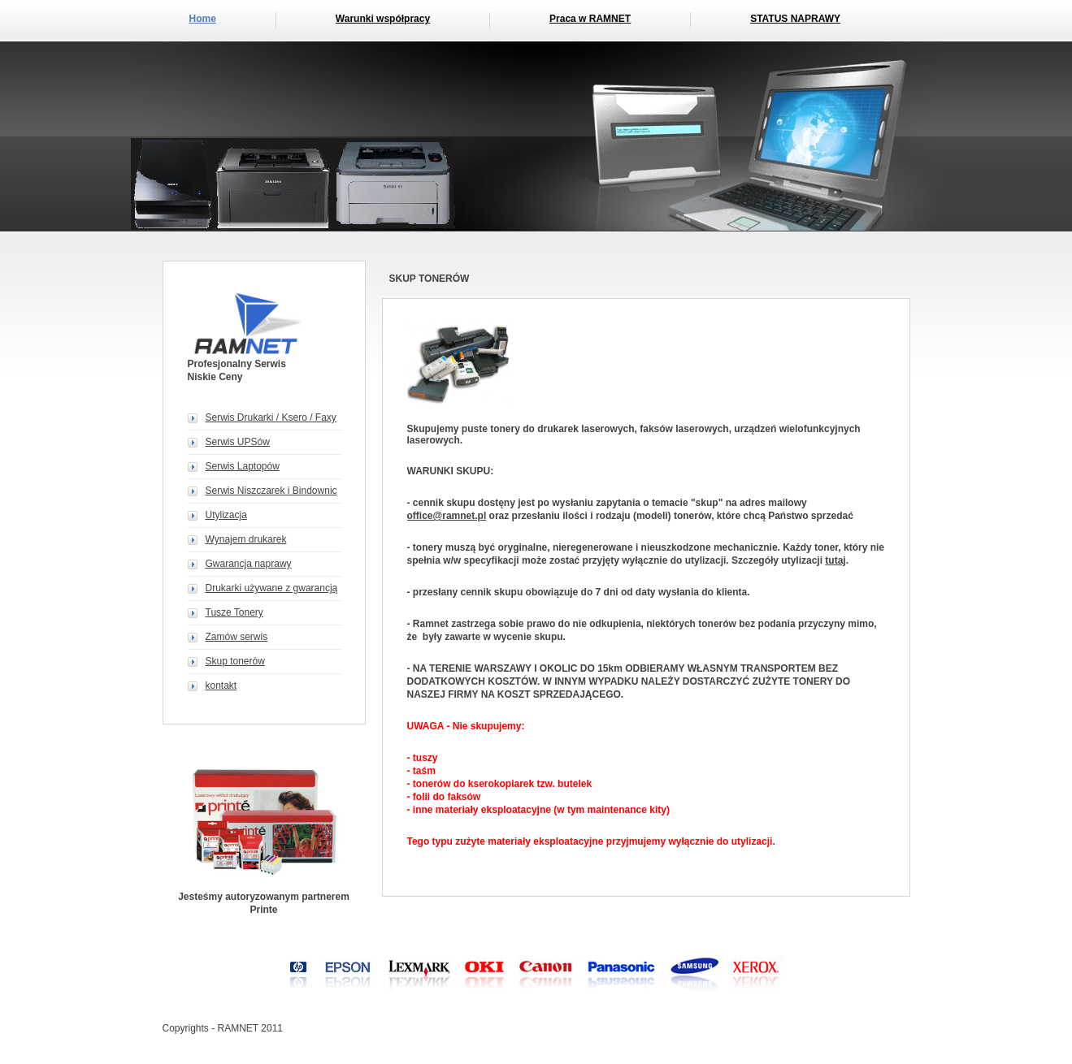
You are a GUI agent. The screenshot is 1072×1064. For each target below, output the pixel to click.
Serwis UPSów (238, 442)
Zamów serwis (237, 636)
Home (202, 18)
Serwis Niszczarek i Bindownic (271, 490)
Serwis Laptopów (243, 466)
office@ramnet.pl (447, 515)
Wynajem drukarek (246, 539)
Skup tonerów (235, 661)
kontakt (221, 685)
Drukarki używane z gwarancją (272, 588)
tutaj (835, 560)
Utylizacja (226, 515)
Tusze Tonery (234, 612)
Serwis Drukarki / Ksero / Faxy (271, 417)
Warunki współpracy (383, 18)
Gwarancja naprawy (249, 563)
